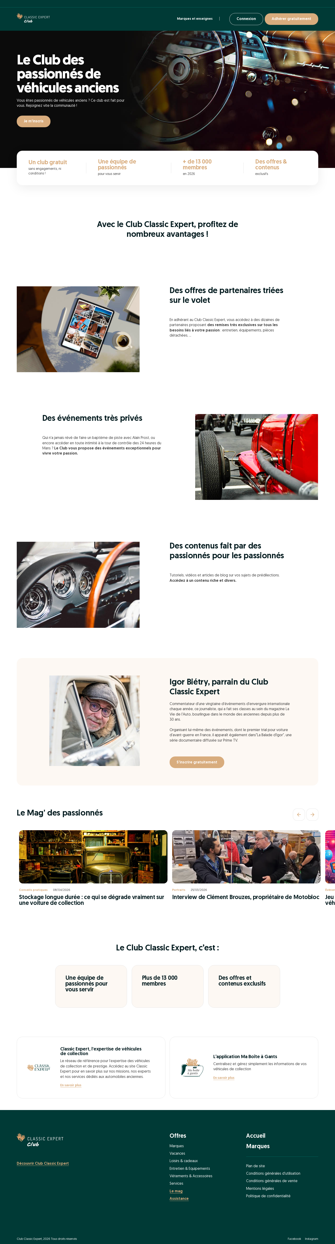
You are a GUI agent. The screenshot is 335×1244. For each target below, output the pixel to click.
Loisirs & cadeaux (184, 1161)
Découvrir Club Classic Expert (43, 1164)
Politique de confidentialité (268, 1196)
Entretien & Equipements (190, 1169)
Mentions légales (260, 1189)
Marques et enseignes (195, 19)
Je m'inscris (34, 121)
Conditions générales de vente (272, 1181)
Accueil (255, 1136)
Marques (177, 1146)
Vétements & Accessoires (191, 1176)
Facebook (294, 1239)
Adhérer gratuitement (291, 19)
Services (176, 1184)
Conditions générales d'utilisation (273, 1174)
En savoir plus (70, 1085)
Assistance (179, 1199)
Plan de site (255, 1166)
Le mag (176, 1191)
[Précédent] (299, 814)
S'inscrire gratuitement (197, 762)
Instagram (311, 1239)
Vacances (177, 1154)
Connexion (246, 19)
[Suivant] (312, 814)
